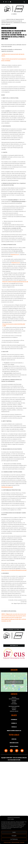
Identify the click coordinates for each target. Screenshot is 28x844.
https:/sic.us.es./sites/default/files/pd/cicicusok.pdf (13, 570)
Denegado (14, 835)
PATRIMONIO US (14, 719)
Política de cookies (7, 842)
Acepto (14, 832)
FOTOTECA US (14, 727)
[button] (14, 14)
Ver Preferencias (14, 839)
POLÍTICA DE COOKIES (14, 746)
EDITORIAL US (14, 723)
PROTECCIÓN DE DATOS (14, 743)
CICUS (3, 27)
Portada (3, 19)
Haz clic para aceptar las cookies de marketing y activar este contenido (14, 682)
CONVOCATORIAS (11, 27)
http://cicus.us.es (15, 254)
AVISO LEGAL (14, 739)
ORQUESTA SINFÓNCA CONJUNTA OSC (14, 731)
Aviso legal (22, 842)
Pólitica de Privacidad (15, 842)
